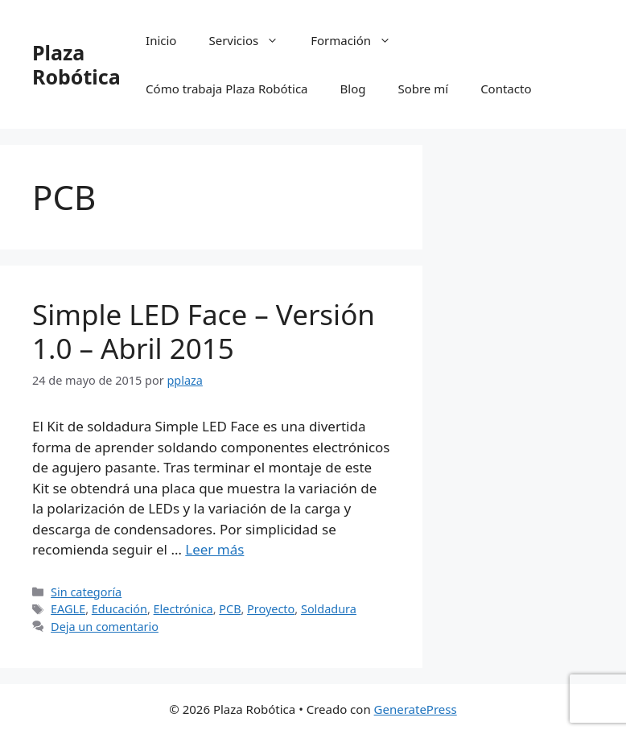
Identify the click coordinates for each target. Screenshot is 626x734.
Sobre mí (422, 88)
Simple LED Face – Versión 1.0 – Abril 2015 (203, 331)
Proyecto (270, 608)
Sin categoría (86, 592)
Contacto (505, 88)
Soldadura (328, 608)
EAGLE (68, 608)
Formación (359, 40)
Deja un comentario (105, 626)
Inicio (161, 40)
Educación (119, 608)
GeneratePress (415, 709)
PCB (230, 608)
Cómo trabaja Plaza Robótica (226, 88)
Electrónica (183, 608)
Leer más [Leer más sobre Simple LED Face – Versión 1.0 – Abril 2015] (214, 549)
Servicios (251, 40)
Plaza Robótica (76, 64)
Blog (353, 88)
